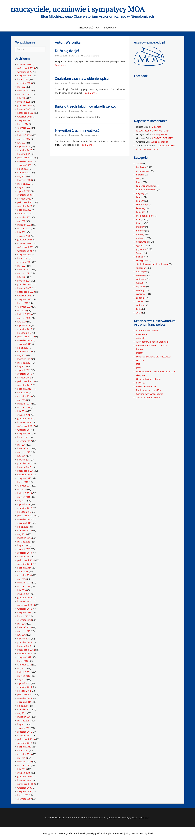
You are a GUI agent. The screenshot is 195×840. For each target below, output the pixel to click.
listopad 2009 (24, 780)
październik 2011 (26, 694)
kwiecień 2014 (24, 582)
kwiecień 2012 (24, 672)
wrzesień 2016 (24, 474)
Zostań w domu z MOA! (148, 397)
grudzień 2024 (24, 105)
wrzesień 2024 (24, 116)
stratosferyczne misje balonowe (152, 264)
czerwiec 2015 (24, 530)
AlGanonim (141, 334)
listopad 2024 (24, 109)
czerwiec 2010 (24, 754)
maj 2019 (22, 355)
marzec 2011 (23, 720)
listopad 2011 (24, 690)
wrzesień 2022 (24, 206)
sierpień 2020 (24, 299)
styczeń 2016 (23, 504)
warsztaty (141, 275)
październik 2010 (26, 739)
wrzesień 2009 (24, 787)
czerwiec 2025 (24, 83)
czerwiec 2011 (24, 709)
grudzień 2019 (24, 329)
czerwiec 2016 (24, 485)
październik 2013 (26, 605)
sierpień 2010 (24, 746)
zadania (140, 297)
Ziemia (139, 301)
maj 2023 (22, 176)
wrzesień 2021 (24, 250)
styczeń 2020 (23, 325)
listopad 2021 (24, 243)
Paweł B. (140, 382)
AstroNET (141, 337)
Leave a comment (91, 55)
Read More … (61, 65)
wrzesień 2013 (24, 608)
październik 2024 (26, 112)
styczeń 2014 (23, 593)
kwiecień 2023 (24, 179)
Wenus (139, 282)
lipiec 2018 (22, 392)
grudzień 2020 (24, 284)
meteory (140, 230)
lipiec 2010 (22, 750)
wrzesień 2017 (24, 429)
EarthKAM (141, 167)
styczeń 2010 (23, 772)
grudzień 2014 (24, 552)
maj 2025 (22, 86)
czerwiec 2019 (24, 351)
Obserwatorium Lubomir (148, 379)
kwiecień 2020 (24, 314)
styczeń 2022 (23, 236)
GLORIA (140, 360)
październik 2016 (26, 470)
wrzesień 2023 (24, 161)
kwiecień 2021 (24, 269)
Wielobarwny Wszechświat (149, 393)
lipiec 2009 (22, 795)
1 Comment (89, 111)
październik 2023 (26, 157)
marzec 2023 (23, 183)
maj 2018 (22, 400)
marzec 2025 (23, 94)
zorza (139, 308)
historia (140, 174)
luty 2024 (22, 142)
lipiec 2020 (22, 303)
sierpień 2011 (24, 701)
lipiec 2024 (22, 124)
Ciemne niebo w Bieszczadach (151, 345)
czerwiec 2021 (24, 262)
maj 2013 (22, 623)
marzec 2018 (23, 407)
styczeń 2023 (23, 191)
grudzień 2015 (24, 508)
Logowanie (110, 27)
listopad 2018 (24, 377)
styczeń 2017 (23, 459)
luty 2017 (22, 455)
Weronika (75, 55)
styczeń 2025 (23, 101)
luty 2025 (22, 97)
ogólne (139, 245)
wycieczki (141, 286)
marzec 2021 (23, 273)
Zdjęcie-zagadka (159, 141)
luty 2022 (22, 232)
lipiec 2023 (22, 168)
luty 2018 (22, 411)
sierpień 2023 (24, 165)
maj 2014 (22, 579)
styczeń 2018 (23, 414)
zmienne (140, 305)
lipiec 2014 (22, 571)
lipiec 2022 (22, 213)
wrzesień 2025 (24, 71)
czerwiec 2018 (24, 396)
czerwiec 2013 (24, 619)
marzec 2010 (23, 765)
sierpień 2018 (24, 388)
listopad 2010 (24, 735)
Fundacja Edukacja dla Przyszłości (153, 356)
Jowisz (139, 182)
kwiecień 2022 (24, 224)
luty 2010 (22, 769)
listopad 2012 (24, 646)
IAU (138, 364)
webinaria (141, 279)
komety (140, 197)
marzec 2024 (23, 139)
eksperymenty (143, 171)
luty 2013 (22, 634)
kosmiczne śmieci (145, 215)
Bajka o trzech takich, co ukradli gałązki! (86, 106)
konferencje (142, 204)
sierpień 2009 (24, 791)
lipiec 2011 (22, 705)
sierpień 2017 (24, 433)
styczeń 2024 (23, 146)
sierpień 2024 (24, 120)
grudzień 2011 (24, 687)
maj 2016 (22, 489)
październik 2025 (26, 68)
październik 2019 (26, 336)
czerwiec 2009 (24, 798)
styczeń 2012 (23, 683)
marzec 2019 (23, 362)
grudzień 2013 (24, 597)
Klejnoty (140, 193)
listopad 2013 (24, 601)
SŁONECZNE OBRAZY (162, 138)
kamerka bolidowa (145, 185)
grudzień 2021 (24, 239)
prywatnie (141, 249)
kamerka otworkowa (146, 189)
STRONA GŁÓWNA (88, 27)
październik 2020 (26, 291)
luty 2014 (22, 590)
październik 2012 (26, 649)
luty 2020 (22, 321)
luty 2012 (22, 679)
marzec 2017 (23, 452)
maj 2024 (22, 131)
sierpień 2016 (24, 478)
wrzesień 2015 (24, 519)
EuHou (139, 349)
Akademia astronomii (147, 330)
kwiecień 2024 (24, 135)
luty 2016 (22, 500)
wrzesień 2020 (24, 295)
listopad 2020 (24, 288)
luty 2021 (22, 276)
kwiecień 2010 (24, 761)
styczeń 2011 (23, 728)
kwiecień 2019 (24, 358)
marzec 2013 (23, 631)
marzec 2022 (23, 228)
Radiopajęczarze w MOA (148, 390)
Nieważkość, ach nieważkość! (77, 130)
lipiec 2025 (22, 79)
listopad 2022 (24, 198)
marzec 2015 (23, 541)
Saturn (139, 253)
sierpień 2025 (24, 75)
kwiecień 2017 (24, 448)
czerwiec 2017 (24, 440)
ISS (137, 178)
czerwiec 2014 (24, 575)
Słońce (139, 256)
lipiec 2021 (22, 258)
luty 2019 (22, 366)
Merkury (140, 226)
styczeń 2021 (23, 280)
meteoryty (141, 238)
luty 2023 (22, 187)
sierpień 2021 (24, 254)
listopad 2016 (24, 467)
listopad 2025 (24, 64)
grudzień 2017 (24, 418)
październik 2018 (26, 381)
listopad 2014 (24, 556)
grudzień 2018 (24, 373)
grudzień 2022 (24, 194)
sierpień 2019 (24, 344)
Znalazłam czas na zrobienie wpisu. (82, 78)
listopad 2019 (24, 332)
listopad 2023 (24, 153)
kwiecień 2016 (24, 493)
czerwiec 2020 (24, 306)
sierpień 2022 (24, 209)
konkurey (140, 208)
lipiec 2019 (22, 347)
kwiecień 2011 (24, 716)
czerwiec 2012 (24, 664)
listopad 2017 (24, 422)
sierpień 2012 (24, 657)
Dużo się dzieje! (67, 50)
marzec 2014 (23, 586)
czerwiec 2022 (24, 217)
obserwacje (142, 241)
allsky (139, 163)
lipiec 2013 (22, 616)
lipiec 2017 (22, 437)
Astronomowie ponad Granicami (152, 341)
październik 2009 (26, 783)
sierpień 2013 (24, 612)
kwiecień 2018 (24, 403)
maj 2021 (22, 265)
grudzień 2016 (24, 463)
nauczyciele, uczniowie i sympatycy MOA (77, 9)
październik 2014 (26, 560)
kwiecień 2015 (24, 537)
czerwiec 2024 (24, 127)
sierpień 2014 (24, 567)
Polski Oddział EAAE (146, 386)
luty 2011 (22, 724)
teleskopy (141, 271)
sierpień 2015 (24, 523)
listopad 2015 (24, 511)
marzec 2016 (23, 496)
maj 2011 (22, 713)
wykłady (140, 290)
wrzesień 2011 (24, 698)
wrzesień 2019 (24, 340)
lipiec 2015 (22, 526)
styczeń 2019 (23, 370)
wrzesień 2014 (24, 564)
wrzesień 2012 (24, 653)
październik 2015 (26, 515)
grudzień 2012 (24, 642)
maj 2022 (22, 221)
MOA (138, 367)
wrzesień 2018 (24, 385)
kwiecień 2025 (24, 90)
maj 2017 (22, 444)
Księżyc (140, 219)
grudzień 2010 (24, 731)
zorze (139, 312)
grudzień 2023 (24, 150)
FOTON (140, 352)
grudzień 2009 (24, 776)
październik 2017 (26, 426)
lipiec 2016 (22, 482)
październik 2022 (26, 202)
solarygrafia (142, 260)
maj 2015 (22, 534)
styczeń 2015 (23, 549)
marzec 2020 (23, 318)
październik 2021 (26, 247)
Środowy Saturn (159, 134)
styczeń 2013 (23, 638)
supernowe (142, 267)
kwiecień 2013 (24, 627)
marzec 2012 (23, 675)
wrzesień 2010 (24, 743)
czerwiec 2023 (24, 172)
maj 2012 (22, 668)
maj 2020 (22, 310)
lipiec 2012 (22, 661)
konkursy (140, 211)
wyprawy (140, 293)
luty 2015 (22, 545)
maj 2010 (22, 757)
